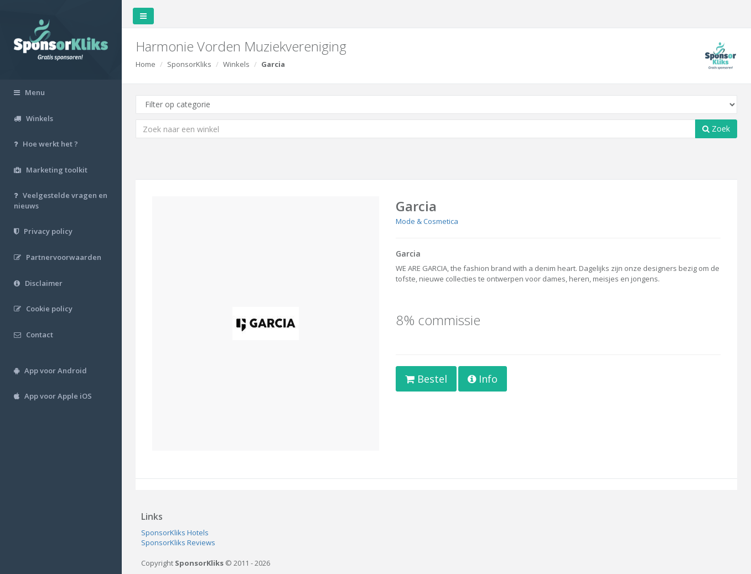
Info (483, 378)
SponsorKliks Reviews (178, 542)
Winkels (236, 64)
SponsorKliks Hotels (175, 533)
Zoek (716, 128)
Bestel (426, 378)
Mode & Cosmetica (427, 221)
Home (146, 64)
